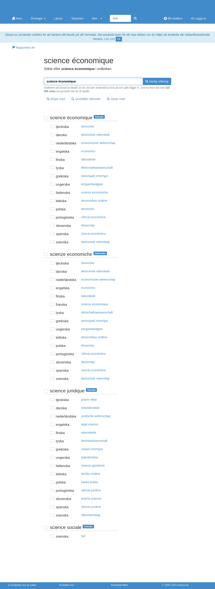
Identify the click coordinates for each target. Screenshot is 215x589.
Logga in (198, 18)
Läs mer (109, 39)
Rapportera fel (23, 47)
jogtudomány (89, 457)
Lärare (58, 18)
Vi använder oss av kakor (22, 585)
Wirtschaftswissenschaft (97, 167)
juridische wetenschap (95, 416)
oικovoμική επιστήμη (94, 176)
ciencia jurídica (91, 506)
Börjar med (56, 99)
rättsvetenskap (91, 515)
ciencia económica (93, 233)
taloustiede (88, 159)
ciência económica (93, 217)
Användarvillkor (119, 585)
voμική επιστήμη (92, 449)
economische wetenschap (98, 143)
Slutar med (116, 99)
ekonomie (87, 126)
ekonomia (87, 209)
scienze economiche (94, 192)
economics (88, 151)
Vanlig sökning (156, 81)
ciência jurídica (91, 490)
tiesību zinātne (90, 473)
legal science (89, 424)
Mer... (97, 18)
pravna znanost (91, 498)
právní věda (89, 399)
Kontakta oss (66, 585)
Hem (17, 18)
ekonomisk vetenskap (95, 242)
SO (83, 536)
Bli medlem (173, 18)
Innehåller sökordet (86, 99)
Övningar (38, 18)
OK (119, 39)
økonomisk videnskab (95, 134)
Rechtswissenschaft (94, 440)
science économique (94, 304)
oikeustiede (88, 432)
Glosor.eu (182, 585)
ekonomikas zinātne (94, 200)
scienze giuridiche (93, 465)
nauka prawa (89, 482)
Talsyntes (77, 18)
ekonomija (88, 225)
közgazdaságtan (92, 184)
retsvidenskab (90, 408)
